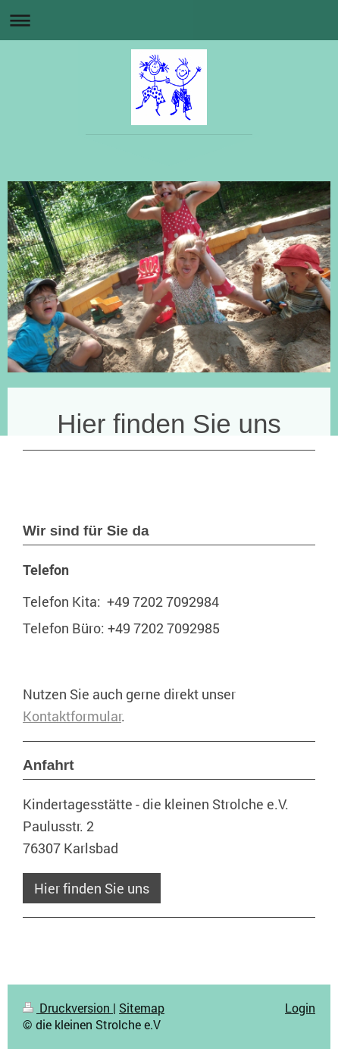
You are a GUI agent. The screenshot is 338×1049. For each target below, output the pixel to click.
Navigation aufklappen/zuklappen (169, 20)
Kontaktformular (72, 716)
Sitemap (141, 1008)
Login (300, 1008)
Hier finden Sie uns (91, 888)
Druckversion (68, 1008)
